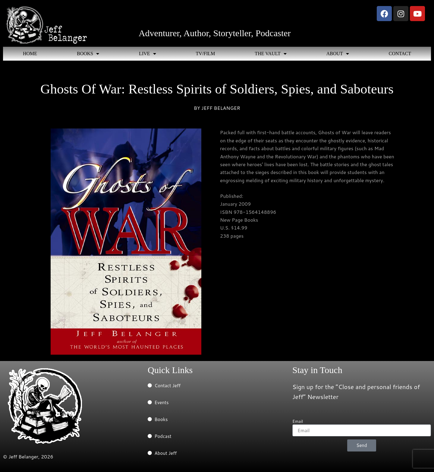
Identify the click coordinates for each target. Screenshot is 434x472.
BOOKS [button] (88, 53)
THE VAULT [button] (271, 53)
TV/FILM (205, 53)
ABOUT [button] (337, 53)
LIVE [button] (147, 53)
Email (297, 421)
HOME (30, 53)
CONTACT (400, 53)
